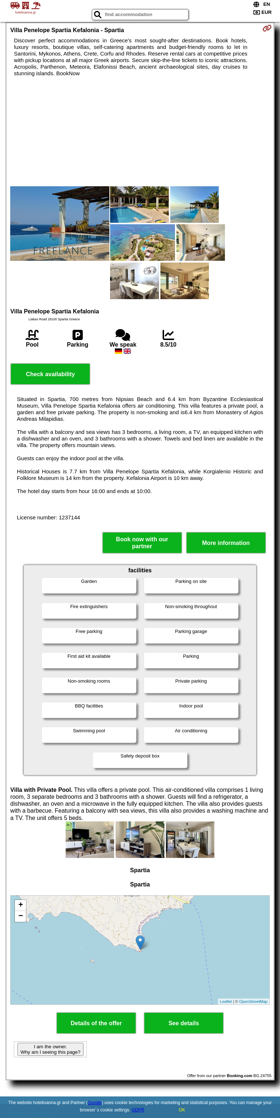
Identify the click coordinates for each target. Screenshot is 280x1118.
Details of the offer (96, 1023)
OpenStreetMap (253, 1001)
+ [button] (20, 905)
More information (226, 543)
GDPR (138, 1110)
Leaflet (226, 1001)
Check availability (50, 374)
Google (95, 1102)
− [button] (20, 916)
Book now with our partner (142, 542)
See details (183, 1023)
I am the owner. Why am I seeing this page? (50, 1049)
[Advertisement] (139, 131)
